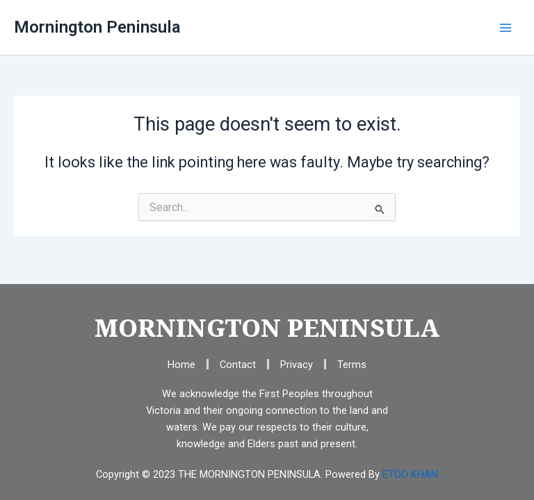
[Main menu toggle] (505, 27)
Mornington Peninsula (97, 27)
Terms (351, 364)
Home (181, 364)
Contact (238, 364)
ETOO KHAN (410, 474)
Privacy (296, 364)
